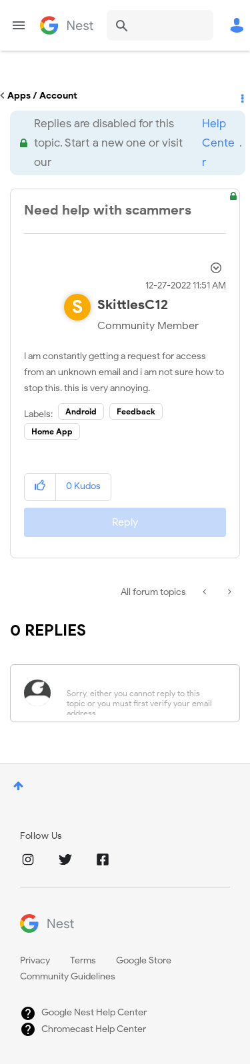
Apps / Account (42, 95)
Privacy (35, 960)
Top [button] (18, 786)
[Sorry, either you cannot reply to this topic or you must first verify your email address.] (142, 693)
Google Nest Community (66, 25)
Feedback (136, 411)
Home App (52, 431)
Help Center (218, 143)
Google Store (143, 960)
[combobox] (160, 25)
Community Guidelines (67, 976)
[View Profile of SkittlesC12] (132, 304)
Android (81, 411)
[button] (40, 487)
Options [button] (241, 96)
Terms (83, 960)
